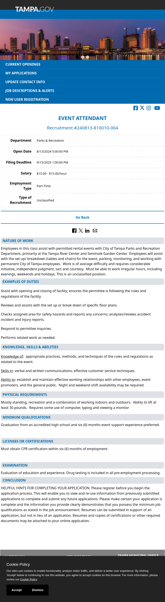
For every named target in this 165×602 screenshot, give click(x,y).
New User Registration (27, 99)
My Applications (21, 73)
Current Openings (22, 64)
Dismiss (38, 590)
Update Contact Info (25, 82)
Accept (17, 590)
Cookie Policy (18, 564)
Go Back (82, 217)
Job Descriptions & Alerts (29, 90)
